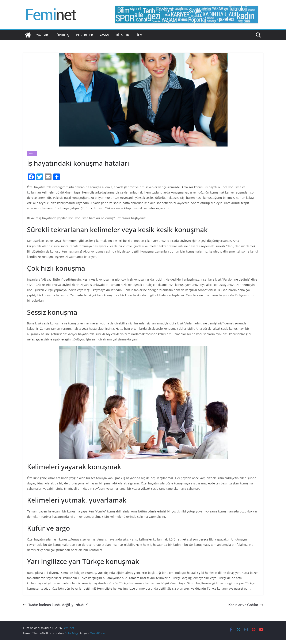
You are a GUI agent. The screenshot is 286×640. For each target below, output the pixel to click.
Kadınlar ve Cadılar (245, 604)
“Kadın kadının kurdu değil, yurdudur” (55, 604)
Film (139, 35)
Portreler (84, 35)
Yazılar (42, 35)
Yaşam (105, 35)
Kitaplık (122, 35)
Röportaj (62, 35)
